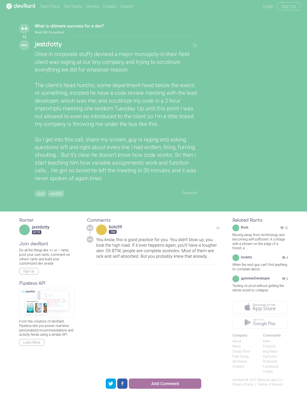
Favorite (189, 192)
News (236, 346)
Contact (238, 366)
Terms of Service (270, 384)
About (236, 341)
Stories (92, 6)
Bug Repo (270, 351)
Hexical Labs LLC (270, 380)
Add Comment (165, 383)
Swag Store (241, 351)
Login (268, 6)
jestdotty (48, 44)
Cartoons (270, 356)
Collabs (110, 6)
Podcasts (270, 361)
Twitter (268, 372)
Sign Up (289, 6)
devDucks (239, 361)
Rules (267, 341)
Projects (269, 346)
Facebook (270, 366)
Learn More (31, 342)
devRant (238, 380)
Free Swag (240, 356)
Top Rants (72, 6)
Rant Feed (50, 6)
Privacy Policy (242, 384)
